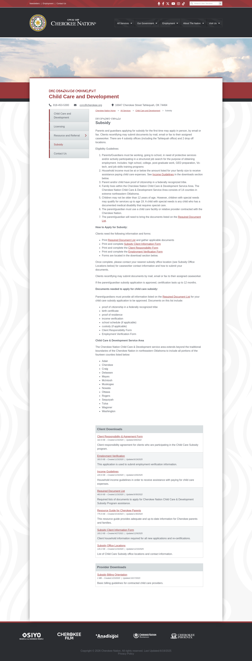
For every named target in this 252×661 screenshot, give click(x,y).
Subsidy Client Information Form (142, 244)
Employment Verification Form (145, 251)
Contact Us (61, 3)
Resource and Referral (67, 135)
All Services (123, 23)
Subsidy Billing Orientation (112, 574)
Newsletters (35, 3)
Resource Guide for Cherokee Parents (119, 510)
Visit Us (213, 23)
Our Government (145, 23)
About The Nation (192, 23)
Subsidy (58, 144)
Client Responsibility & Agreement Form (120, 436)
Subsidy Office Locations (111, 545)
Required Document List (121, 240)
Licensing (59, 126)
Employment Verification (111, 456)
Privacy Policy (126, 653)
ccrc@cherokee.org (91, 105)
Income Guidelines (163, 174)
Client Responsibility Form (143, 247)
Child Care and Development (62, 115)
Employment (48, 3)
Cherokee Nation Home (105, 111)
